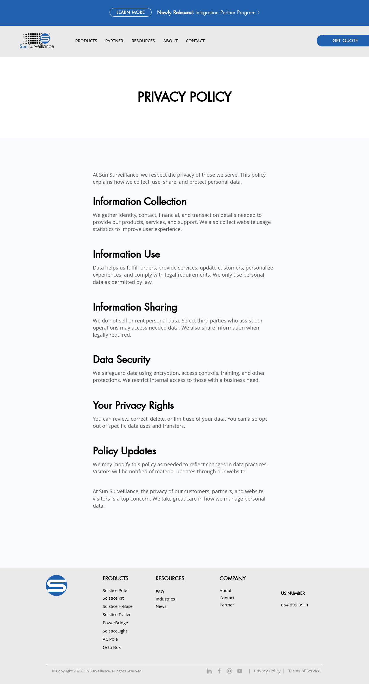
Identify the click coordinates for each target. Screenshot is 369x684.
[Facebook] (219, 671)
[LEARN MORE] (131, 12)
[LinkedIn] (209, 671)
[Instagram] (229, 671)
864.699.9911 (295, 605)
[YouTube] (240, 671)
